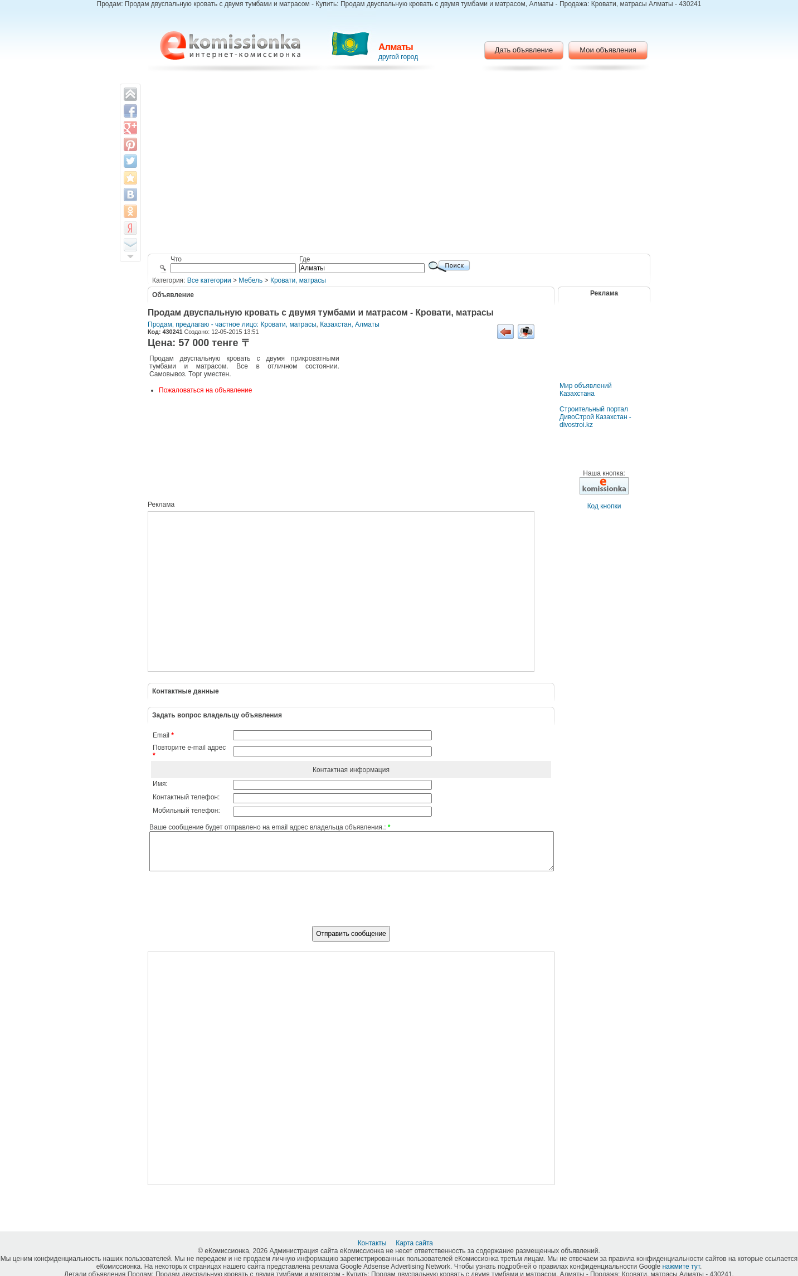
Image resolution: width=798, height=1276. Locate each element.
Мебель (250, 280)
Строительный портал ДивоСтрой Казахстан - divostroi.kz (595, 417)
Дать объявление (524, 50)
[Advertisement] (399, 164)
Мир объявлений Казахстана (585, 389)
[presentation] (351, 904)
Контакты (373, 1243)
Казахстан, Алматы (349, 324)
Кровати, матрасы (298, 280)
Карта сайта (415, 1243)
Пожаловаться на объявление (205, 390)
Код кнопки (604, 506)
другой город (398, 57)
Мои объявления (608, 50)
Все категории (209, 280)
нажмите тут (680, 1266)
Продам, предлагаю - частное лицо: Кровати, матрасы (232, 324)
